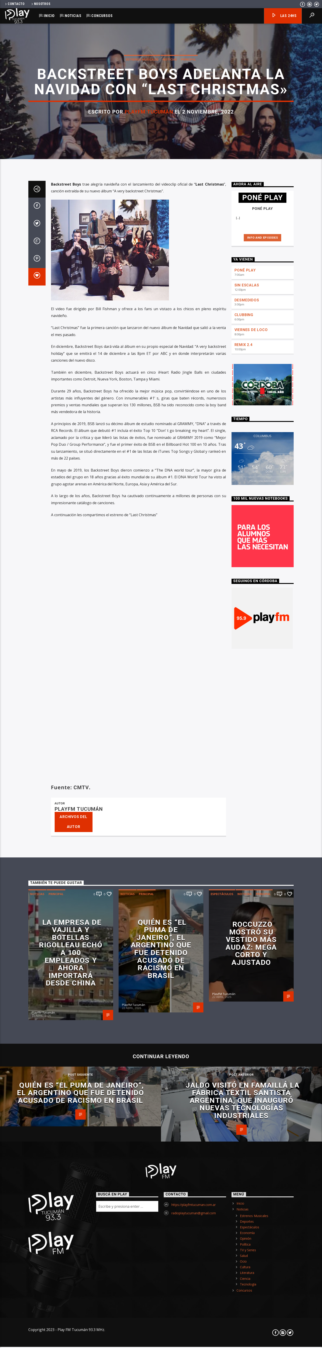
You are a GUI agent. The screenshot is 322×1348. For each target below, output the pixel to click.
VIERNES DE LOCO (251, 788)
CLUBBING (243, 773)
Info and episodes (262, 696)
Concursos (101, 16)
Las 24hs (284, 16)
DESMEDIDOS (246, 758)
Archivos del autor (73, 1280)
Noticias (73, 16)
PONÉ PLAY (245, 729)
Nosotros (41, 4)
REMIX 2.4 (243, 803)
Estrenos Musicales (142, 270)
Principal (188, 270)
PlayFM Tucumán (149, 323)
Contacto (14, 4)
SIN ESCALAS (246, 743)
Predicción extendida (262, 939)
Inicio (49, 16)
